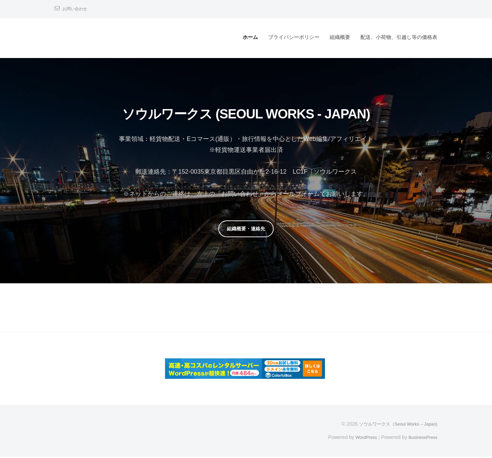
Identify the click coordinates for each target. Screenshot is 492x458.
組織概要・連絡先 (246, 229)
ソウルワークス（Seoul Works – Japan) (394, 425)
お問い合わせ (77, 8)
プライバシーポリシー (293, 37)
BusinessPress (421, 438)
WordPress (361, 438)
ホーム (250, 37)
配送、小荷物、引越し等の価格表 (398, 37)
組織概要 (340, 37)
